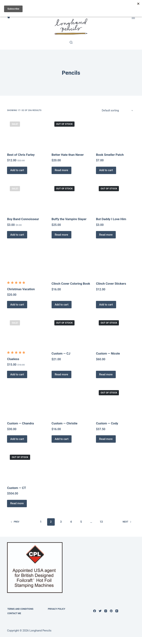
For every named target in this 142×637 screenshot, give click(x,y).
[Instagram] (105, 611)
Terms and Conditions (20, 609)
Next (127, 521)
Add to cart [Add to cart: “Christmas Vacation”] (17, 304)
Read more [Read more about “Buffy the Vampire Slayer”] (62, 234)
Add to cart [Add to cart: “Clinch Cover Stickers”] (106, 304)
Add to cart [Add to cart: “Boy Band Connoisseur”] (17, 234)
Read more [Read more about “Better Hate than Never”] (62, 170)
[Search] (71, 42)
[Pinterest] (111, 611)
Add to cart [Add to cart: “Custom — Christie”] (62, 439)
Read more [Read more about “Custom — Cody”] (106, 439)
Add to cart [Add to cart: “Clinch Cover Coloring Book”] (62, 304)
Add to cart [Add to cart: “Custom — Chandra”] (17, 439)
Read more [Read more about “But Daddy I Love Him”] (106, 234)
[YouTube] (116, 611)
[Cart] (8, 17)
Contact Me (14, 613)
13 (101, 521)
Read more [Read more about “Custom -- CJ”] (62, 374)
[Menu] (133, 17)
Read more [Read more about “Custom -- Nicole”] (106, 374)
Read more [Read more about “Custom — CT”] (17, 503)
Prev (15, 521)
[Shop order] (117, 110)
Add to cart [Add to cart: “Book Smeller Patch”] (106, 170)
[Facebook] (94, 611)
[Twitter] (100, 611)
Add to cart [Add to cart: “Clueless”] (17, 374)
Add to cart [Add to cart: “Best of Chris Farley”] (17, 170)
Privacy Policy (56, 609)
